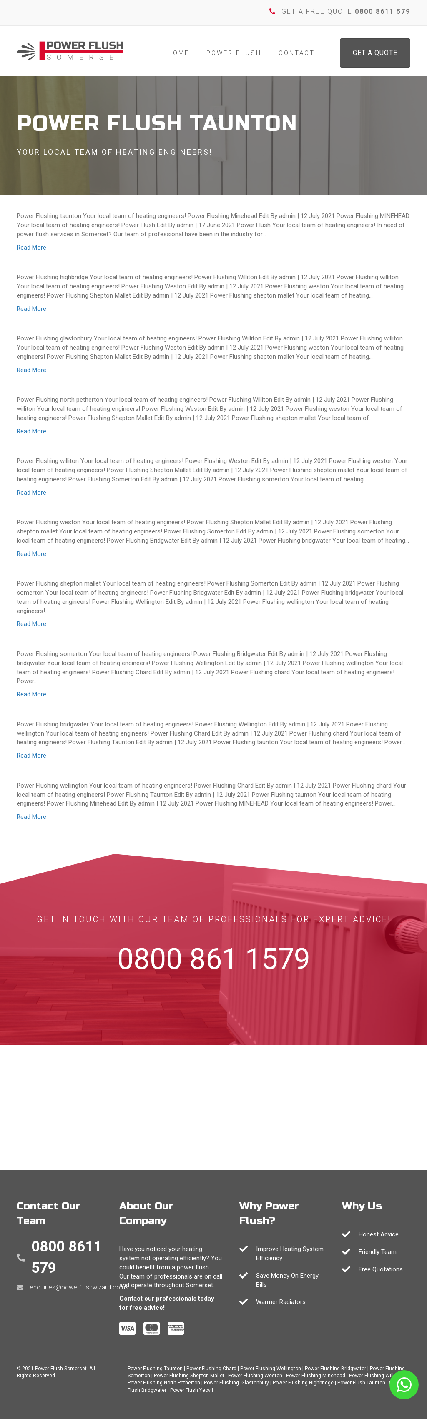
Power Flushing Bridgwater (335, 1368)
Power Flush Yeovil (191, 1390)
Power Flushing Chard (211, 1368)
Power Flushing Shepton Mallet (189, 1376)
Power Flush (233, 53)
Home (178, 53)
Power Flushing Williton (375, 1376)
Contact (297, 53)
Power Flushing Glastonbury (236, 1383)
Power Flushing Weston (255, 1376)
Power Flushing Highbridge (303, 1383)
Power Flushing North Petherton (164, 1383)
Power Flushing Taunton (155, 1368)
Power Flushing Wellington (270, 1368)
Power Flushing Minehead (315, 1376)
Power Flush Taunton (361, 1383)
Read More (31, 247)
